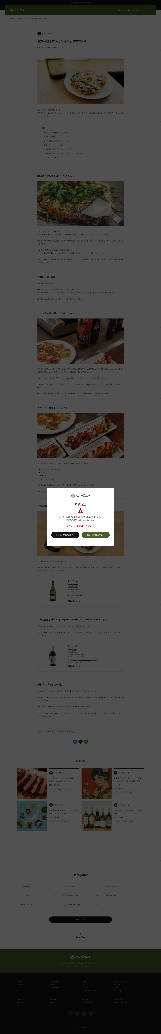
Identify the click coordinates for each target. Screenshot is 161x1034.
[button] (96, 535)
